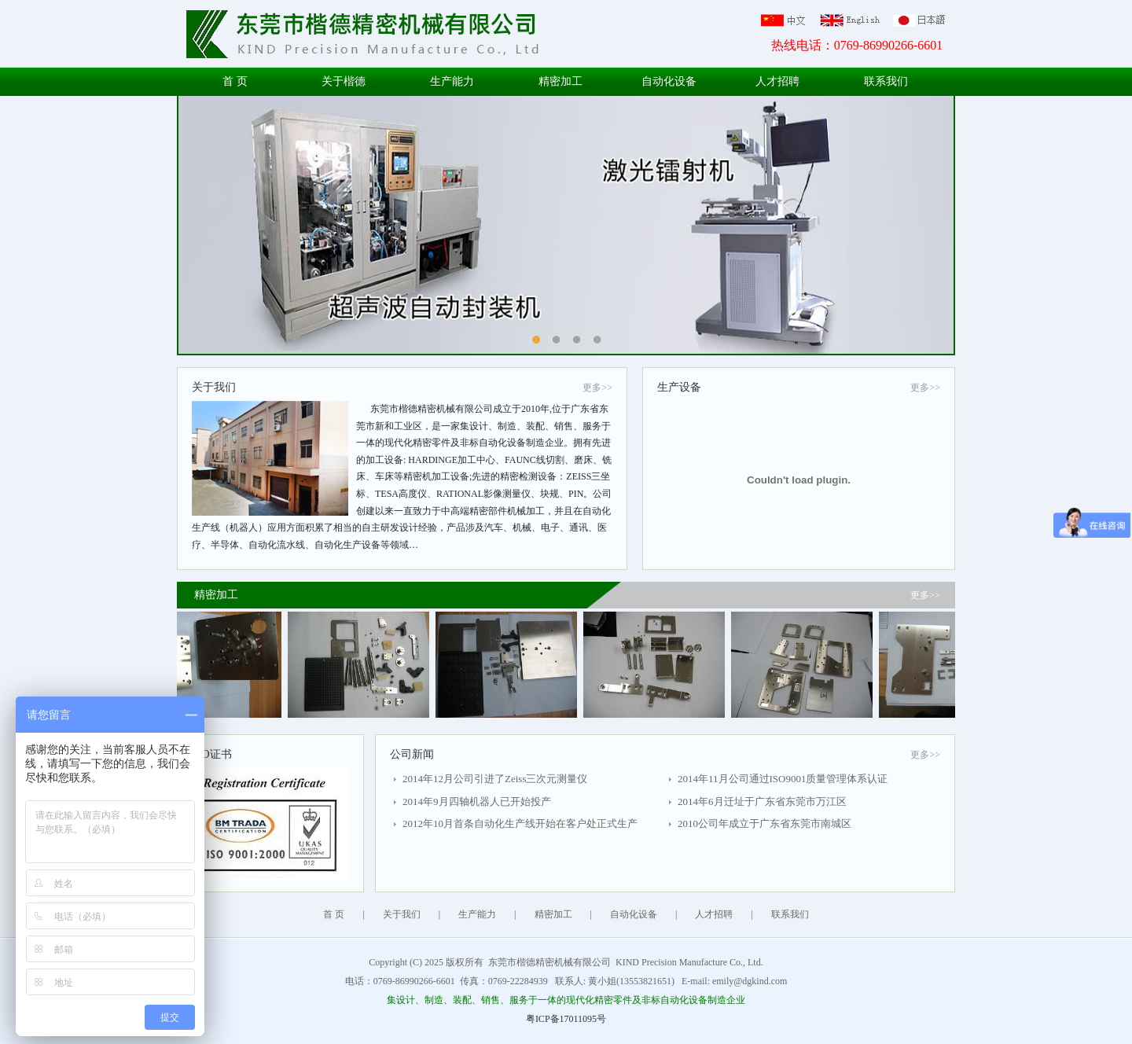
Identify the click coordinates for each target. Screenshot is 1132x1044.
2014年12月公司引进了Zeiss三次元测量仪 (494, 779)
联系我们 (886, 81)
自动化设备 (668, 81)
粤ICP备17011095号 (566, 1018)
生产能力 (452, 81)
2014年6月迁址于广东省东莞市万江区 (762, 801)
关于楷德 (344, 81)
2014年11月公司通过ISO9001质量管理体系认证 (783, 779)
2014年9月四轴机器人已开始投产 (476, 801)
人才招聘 (777, 81)
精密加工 (560, 81)
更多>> (597, 387)
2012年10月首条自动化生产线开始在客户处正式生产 (520, 823)
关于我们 (402, 914)
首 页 (235, 81)
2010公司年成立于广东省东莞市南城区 (764, 823)
